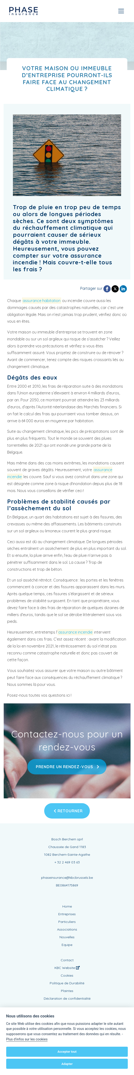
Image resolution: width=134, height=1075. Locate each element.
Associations (67, 929)
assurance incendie (75, 632)
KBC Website (67, 968)
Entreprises (67, 914)
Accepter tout (67, 1051)
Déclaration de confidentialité (67, 998)
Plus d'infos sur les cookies (27, 1039)
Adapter (67, 1064)
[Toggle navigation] (121, 11)
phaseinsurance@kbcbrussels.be (67, 877)
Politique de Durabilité (67, 983)
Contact (67, 960)
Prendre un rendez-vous (67, 766)
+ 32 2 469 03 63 (67, 862)
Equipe (67, 945)
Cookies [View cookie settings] (67, 975)
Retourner (68, 810)
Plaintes (67, 991)
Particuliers (67, 922)
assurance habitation (41, 300)
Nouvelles (67, 937)
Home (67, 906)
